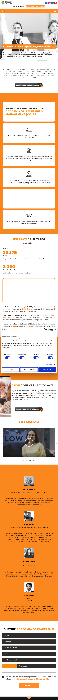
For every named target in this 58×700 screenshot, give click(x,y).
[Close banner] (55, 329)
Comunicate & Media (40, 6)
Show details (48, 364)
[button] (29, 442)
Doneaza (32, 6)
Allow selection (29, 369)
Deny (11, 369)
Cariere (27, 6)
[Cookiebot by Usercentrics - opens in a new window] (45, 329)
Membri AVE (16, 6)
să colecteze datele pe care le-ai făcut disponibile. (32, 679)
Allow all (47, 369)
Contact (22, 6)
